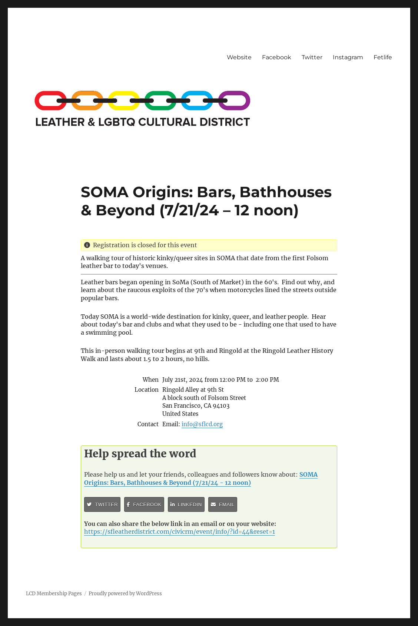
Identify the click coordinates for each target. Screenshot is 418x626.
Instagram (348, 57)
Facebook (276, 57)
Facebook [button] (144, 504)
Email (223, 504)
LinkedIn (186, 504)
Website (239, 57)
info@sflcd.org (202, 424)
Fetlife (383, 57)
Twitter (312, 57)
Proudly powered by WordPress (125, 593)
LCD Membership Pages (54, 593)
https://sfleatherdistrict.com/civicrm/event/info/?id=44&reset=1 (179, 531)
